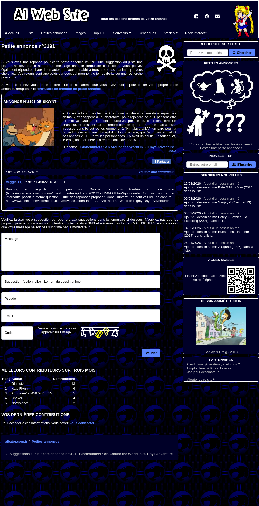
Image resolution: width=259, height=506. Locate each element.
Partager (162, 161)
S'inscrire (242, 164)
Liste (30, 33)
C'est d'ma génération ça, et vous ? (213, 364)
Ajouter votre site (201, 379)
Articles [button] (170, 33)
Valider (151, 353)
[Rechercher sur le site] (207, 52)
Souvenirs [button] (122, 33)
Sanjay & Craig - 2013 (221, 330)
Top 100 (99, 33)
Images (80, 33)
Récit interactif (195, 33)
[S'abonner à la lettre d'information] (207, 164)
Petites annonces (54, 33)
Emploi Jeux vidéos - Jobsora (209, 368)
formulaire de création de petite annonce (69, 89)
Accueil (11, 33)
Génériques (147, 33)
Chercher (242, 53)
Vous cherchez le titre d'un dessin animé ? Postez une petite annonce (221, 108)
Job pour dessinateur (203, 372)
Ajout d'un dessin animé (221, 183)
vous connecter (82, 423)
